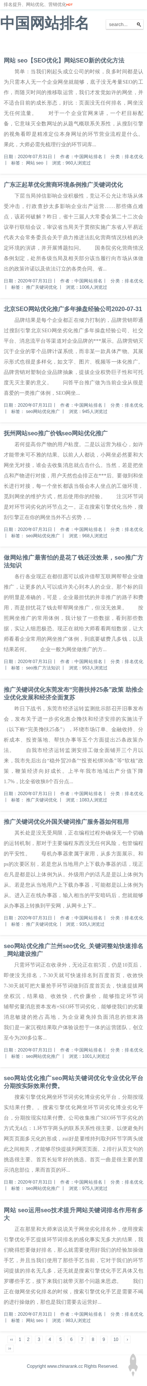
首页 (8, 44)
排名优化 (59, 44)
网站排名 (32, 44)
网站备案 (109, 44)
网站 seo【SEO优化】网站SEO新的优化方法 (64, 60)
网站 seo (35, 163)
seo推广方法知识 (43, 667)
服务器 (83, 44)
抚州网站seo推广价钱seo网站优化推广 (56, 433)
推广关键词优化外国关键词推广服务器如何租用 (66, 822)
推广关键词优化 (41, 287)
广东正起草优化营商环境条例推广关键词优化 (63, 185)
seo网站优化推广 (43, 411)
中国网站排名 (44, 23)
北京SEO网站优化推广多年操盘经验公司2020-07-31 (73, 309)
